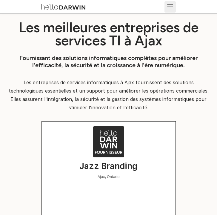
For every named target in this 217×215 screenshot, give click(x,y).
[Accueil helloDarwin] (63, 6)
